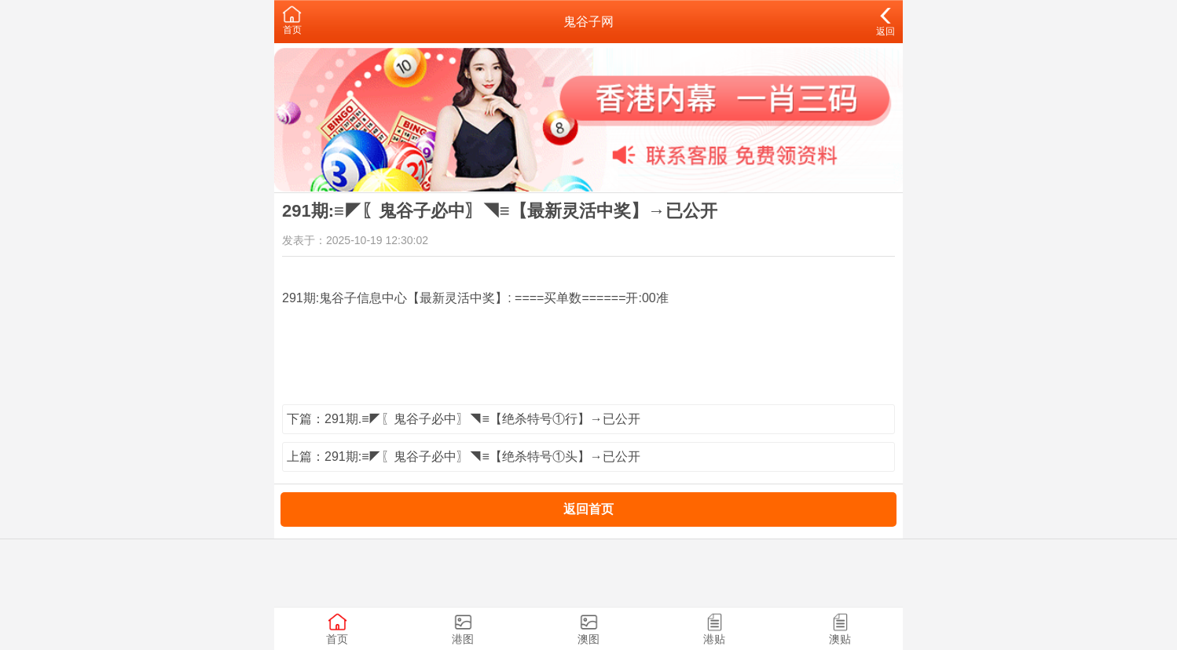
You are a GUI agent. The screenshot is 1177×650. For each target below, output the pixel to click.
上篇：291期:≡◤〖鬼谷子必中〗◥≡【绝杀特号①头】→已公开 (463, 456)
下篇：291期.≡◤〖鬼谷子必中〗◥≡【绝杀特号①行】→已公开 (463, 418)
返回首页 (588, 509)
